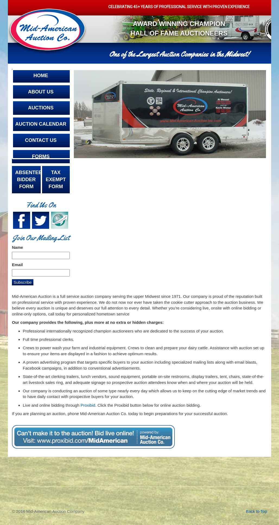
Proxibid (88, 405)
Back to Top (256, 511)
